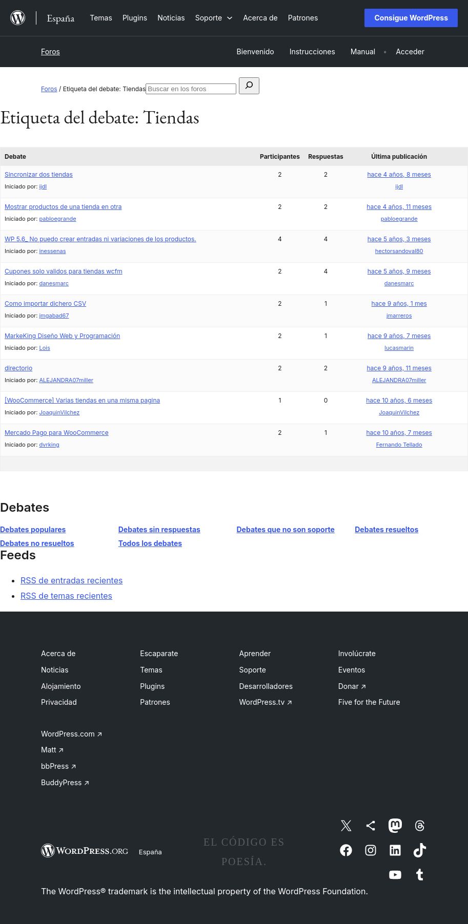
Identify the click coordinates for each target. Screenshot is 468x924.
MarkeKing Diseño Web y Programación (62, 336)
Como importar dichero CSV (45, 303)
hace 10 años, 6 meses (399, 400)
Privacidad (59, 702)
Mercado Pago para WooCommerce (57, 432)
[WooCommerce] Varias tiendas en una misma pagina (82, 400)
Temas (151, 669)
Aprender (255, 653)
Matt (52, 749)
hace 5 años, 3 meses (399, 239)
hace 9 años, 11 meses (399, 368)
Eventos (351, 669)
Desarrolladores (266, 686)
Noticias (55, 669)
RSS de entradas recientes (72, 580)
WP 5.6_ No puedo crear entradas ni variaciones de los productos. (100, 239)
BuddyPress (65, 782)
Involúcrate (357, 653)
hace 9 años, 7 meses (399, 336)
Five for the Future (369, 702)
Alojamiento (61, 686)
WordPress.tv (266, 702)
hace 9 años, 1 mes (399, 303)
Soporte (252, 669)
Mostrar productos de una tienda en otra (63, 207)
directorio (18, 368)
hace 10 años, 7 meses (399, 432)
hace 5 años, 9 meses (399, 271)
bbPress (58, 766)
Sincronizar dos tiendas (39, 174)
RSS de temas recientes (66, 596)
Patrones (155, 702)
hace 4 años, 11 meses (399, 207)
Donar (352, 686)
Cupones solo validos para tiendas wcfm (64, 271)
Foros (50, 51)
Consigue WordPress (411, 17)
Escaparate (159, 653)
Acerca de (58, 653)
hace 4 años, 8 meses (399, 174)
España (150, 852)
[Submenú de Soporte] (214, 17)
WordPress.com (72, 733)
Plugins (152, 686)
